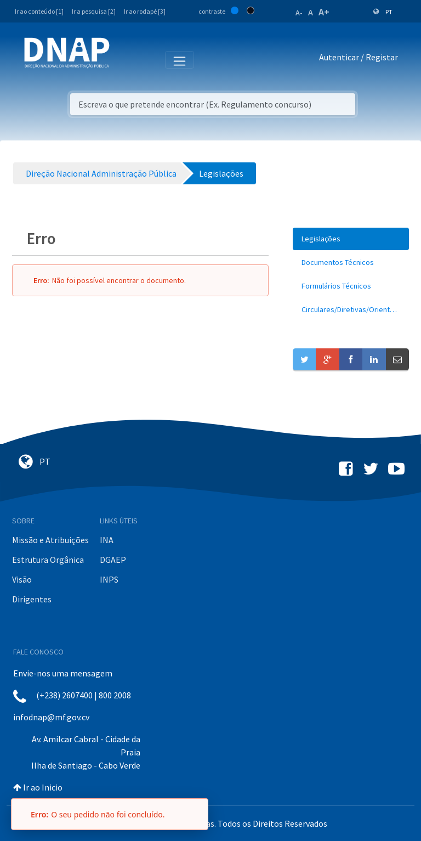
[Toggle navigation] (125, 59)
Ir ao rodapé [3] (145, 11)
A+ (323, 11)
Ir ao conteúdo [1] (39, 11)
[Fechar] (194, 814)
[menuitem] (351, 239)
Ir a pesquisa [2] (94, 11)
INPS (109, 579)
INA (106, 539)
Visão (22, 579)
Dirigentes (32, 599)
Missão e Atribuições (50, 539)
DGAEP (113, 559)
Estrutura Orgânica (48, 559)
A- (299, 13)
